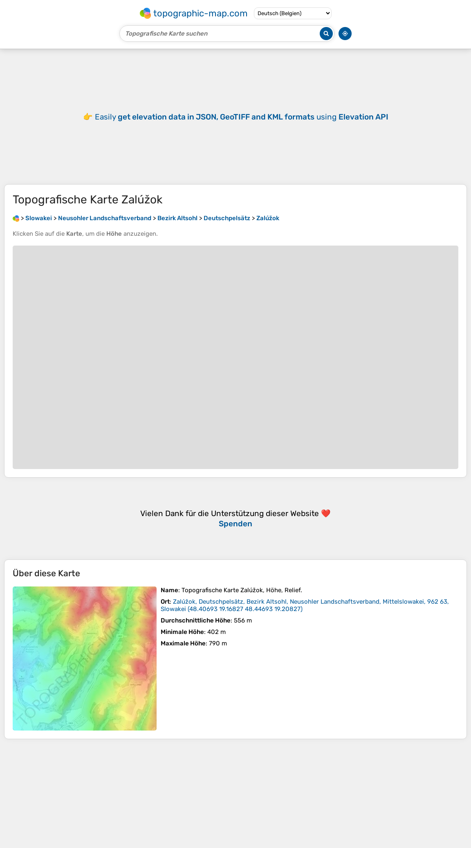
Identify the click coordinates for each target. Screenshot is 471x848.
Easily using (241, 117)
